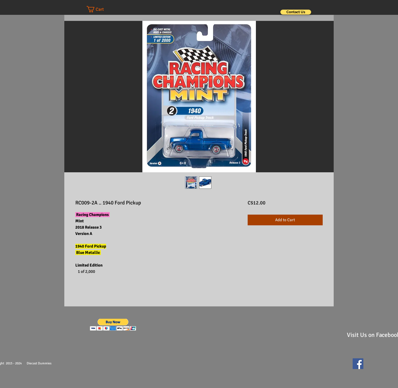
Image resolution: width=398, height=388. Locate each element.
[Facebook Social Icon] (358, 363)
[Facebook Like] (379, 366)
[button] (101, 9)
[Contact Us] (295, 12)
